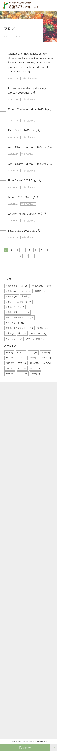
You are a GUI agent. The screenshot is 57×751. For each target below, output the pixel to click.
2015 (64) (46, 363)
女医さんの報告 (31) (35, 338)
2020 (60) (34, 358)
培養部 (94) (11, 291)
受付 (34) (22, 333)
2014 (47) (10, 368)
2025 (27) (21, 352)
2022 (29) (10, 358)
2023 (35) (45, 352)
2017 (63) (22, 363)
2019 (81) (46, 358)
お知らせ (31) (25, 291)
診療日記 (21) (12, 296)
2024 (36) (33, 352)
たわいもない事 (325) (15, 323)
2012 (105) (35, 368)
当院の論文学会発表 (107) (17, 286)
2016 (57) (34, 363)
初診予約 (27, 747)
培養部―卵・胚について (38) (18, 302)
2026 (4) (9, 352)
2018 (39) (10, 363)
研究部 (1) (10, 333)
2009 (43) (35, 374)
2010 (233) (23, 374)
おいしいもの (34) (38, 333)
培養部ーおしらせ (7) (15, 307)
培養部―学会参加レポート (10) (19, 328)
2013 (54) (22, 368)
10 (27, 256)
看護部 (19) (40, 291)
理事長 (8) (25, 296)
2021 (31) (22, 358)
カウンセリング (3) (14, 338)
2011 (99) (10, 374)
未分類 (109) (42, 328)
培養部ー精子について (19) (17, 312)
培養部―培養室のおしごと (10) (19, 317)
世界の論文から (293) (41, 286)
